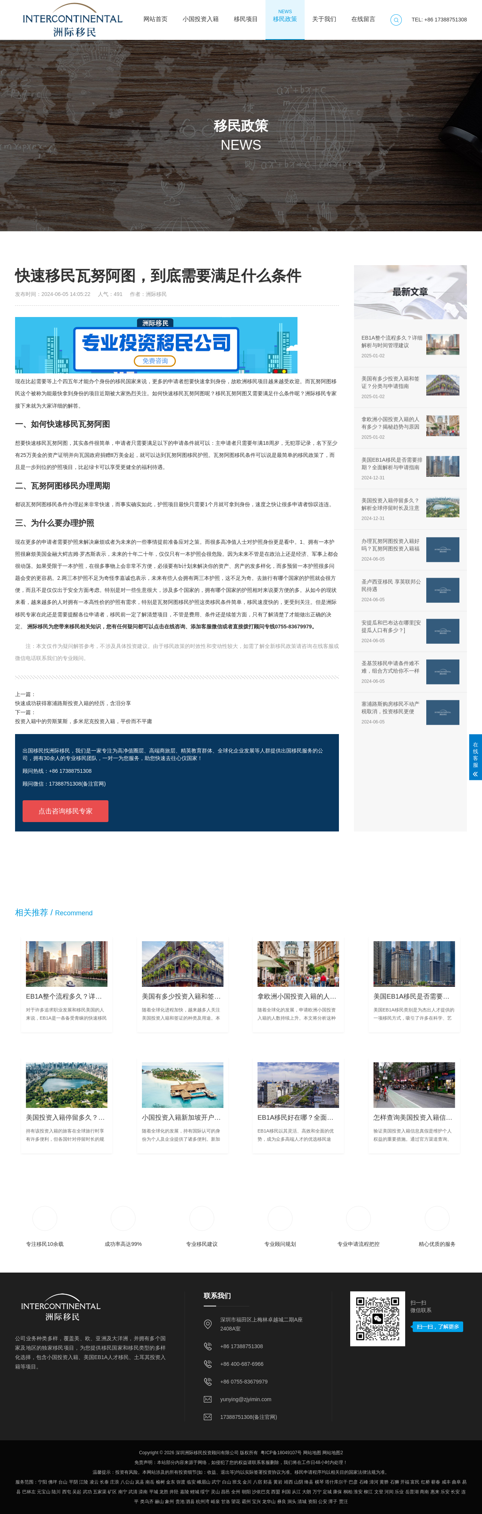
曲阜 (456, 1482)
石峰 (363, 1482)
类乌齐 (147, 1501)
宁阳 (42, 1482)
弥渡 (180, 1482)
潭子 (332, 1501)
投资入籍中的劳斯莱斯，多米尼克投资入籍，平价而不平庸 (83, 721)
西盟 (275, 1491)
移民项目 (246, 15)
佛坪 (52, 1482)
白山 (226, 1482)
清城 (302, 1501)
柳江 (368, 1491)
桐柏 (347, 1491)
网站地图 (312, 1452)
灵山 (215, 1491)
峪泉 (215, 1501)
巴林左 (29, 1491)
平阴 (73, 1482)
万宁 (317, 1491)
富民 (414, 1482)
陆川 (56, 1491)
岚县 (139, 1482)
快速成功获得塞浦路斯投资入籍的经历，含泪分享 (73, 703)
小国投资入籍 (201, 15)
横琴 (319, 1482)
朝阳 (246, 1491)
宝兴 (256, 1501)
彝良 (281, 1501)
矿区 (112, 1491)
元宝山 (43, 1491)
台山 (62, 1482)
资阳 (312, 1501)
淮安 (358, 1491)
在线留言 (363, 15)
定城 (327, 1491)
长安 (455, 1491)
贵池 (180, 1501)
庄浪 (114, 1482)
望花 (235, 1501)
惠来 (434, 1491)
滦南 (143, 1491)
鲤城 (194, 1491)
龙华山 (269, 1501)
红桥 (425, 1482)
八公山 (127, 1482)
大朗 (306, 1491)
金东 (170, 1482)
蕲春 (435, 1482)
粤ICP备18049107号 (281, 1452)
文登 (378, 1491)
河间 (389, 1491)
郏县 (267, 1482)
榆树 (160, 1482)
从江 (296, 1491)
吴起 (76, 1491)
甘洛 (225, 1501)
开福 (404, 1482)
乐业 (399, 1491)
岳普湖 (412, 1491)
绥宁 (204, 1491)
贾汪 (343, 1501)
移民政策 (285, 15)
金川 (247, 1482)
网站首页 (155, 15)
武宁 (216, 1482)
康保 (337, 1491)
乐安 (445, 1491)
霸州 (246, 1501)
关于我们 (324, 15)
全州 (235, 1491)
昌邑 (225, 1491)
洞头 (291, 1501)
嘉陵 (184, 1491)
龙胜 (163, 1491)
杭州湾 (202, 1501)
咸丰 (446, 1482)
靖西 (288, 1482)
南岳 (149, 1482)
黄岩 (277, 1482)
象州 (169, 1501)
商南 (424, 1491)
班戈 (236, 1482)
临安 (191, 1482)
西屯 (66, 1491)
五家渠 (100, 1491)
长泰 (104, 1482)
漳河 (373, 1482)
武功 (87, 1491)
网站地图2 (332, 1452)
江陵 (83, 1482)
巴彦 (353, 1482)
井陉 (173, 1491)
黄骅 (384, 1482)
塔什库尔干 (336, 1482)
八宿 (257, 1482)
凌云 (94, 1482)
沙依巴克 (261, 1491)
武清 (132, 1491)
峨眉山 (203, 1482)
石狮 (394, 1482)
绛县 (308, 1482)
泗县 (190, 1501)
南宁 (122, 1491)
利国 (286, 1491)
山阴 (298, 1482)
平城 (153, 1491)
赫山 (159, 1501)
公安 (322, 1501)
